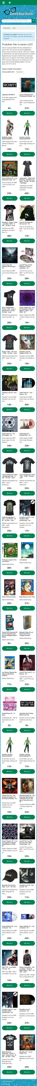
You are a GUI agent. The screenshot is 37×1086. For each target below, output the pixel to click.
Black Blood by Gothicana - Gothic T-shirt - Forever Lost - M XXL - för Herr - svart (9, 1054)
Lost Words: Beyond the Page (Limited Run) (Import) (9, 674)
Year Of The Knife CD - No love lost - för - (26, 223)
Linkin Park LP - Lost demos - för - (26, 393)
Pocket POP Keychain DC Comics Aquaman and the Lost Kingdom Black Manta (9, 634)
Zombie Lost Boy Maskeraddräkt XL (25, 755)
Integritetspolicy (5, 1084)
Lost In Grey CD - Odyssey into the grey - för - (9, 266)
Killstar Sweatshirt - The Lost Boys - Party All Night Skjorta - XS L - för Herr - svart (27, 969)
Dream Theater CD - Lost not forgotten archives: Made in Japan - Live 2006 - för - (27, 310)
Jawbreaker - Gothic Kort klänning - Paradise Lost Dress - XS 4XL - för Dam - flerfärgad (27, 180)
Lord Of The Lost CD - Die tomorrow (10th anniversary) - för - (26, 842)
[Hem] (9, 2)
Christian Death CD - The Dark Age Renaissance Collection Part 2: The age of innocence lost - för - (27, 798)
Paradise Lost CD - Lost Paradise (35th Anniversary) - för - (27, 518)
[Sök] (34, 21)
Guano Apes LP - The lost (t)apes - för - (8, 434)
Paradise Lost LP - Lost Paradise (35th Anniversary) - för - (9, 1011)
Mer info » (10, 113)
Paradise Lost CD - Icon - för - (9, 393)
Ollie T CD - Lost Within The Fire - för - (9, 968)
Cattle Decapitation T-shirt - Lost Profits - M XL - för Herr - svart (9, 518)
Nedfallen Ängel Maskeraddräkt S (7, 138)
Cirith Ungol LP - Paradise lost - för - (25, 434)
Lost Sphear (23, 560)
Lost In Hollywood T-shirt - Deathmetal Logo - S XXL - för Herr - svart (9, 476)
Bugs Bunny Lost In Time (27, 597)
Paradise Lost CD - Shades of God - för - (26, 352)
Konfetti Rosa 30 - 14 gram (8, 714)
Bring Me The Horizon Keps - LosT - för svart (9, 886)
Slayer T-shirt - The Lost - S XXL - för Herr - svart (9, 352)
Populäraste (20, 72)
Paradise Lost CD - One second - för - (27, 886)
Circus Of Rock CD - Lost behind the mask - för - (9, 179)
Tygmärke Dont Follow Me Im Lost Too (26, 714)
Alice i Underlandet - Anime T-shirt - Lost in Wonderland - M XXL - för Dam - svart (9, 310)
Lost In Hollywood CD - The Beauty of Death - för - (27, 96)
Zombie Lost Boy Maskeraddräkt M (25, 138)
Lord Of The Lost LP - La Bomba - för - (27, 673)
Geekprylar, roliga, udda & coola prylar (18, 11)
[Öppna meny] (3, 2)
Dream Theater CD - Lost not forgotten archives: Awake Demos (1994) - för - (9, 843)
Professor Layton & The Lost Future (9, 560)
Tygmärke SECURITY (8, 94)
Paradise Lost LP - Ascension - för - (25, 1010)
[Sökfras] (16, 21)
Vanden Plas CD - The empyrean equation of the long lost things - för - (9, 798)
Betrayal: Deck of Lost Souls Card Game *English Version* (26, 633)
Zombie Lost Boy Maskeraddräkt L (7, 755)
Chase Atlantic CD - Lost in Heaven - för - (9, 927)
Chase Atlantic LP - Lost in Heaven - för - (27, 927)
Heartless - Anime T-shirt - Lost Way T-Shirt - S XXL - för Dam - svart (9, 224)
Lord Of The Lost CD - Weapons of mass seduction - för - (26, 266)
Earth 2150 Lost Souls (9, 597)
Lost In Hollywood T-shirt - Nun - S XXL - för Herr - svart (27, 476)
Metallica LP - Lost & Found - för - (26, 1052)
